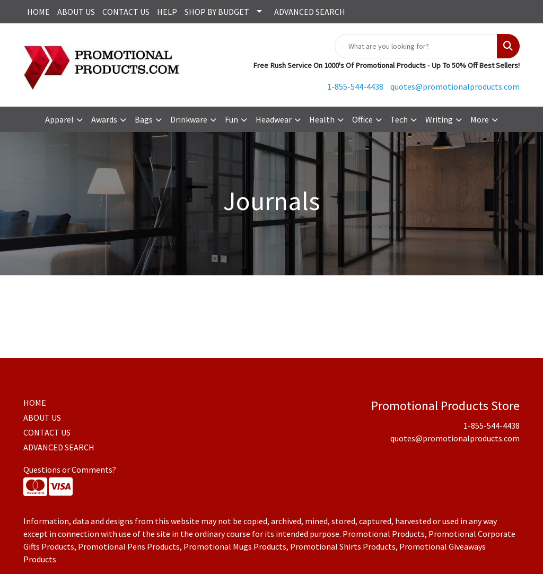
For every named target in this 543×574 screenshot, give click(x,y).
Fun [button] (231, 119)
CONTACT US (126, 11)
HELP (167, 11)
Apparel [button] (59, 119)
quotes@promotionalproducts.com (455, 86)
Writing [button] (439, 119)
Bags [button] (144, 119)
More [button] (479, 119)
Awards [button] (104, 119)
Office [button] (362, 119)
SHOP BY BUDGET (217, 11)
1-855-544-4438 (355, 86)
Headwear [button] (274, 119)
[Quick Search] (416, 46)
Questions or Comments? (69, 469)
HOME (38, 11)
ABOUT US (76, 11)
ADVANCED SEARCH (309, 11)
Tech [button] (399, 119)
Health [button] (322, 119)
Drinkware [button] (188, 119)
